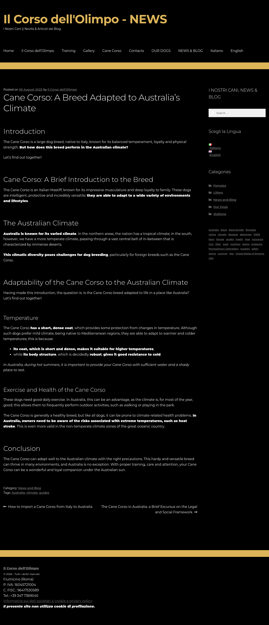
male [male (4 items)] (225, 244)
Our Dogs (220, 207)
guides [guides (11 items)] (230, 239)
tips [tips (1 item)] (231, 253)
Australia (18, 493)
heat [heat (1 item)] (247, 239)
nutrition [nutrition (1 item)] (235, 244)
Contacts (136, 51)
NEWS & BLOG (190, 51)
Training (68, 51)
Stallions (219, 214)
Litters (218, 193)
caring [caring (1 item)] (212, 234)
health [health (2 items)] (239, 239)
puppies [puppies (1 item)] (245, 249)
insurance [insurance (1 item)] (257, 239)
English (237, 51)
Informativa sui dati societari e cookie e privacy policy (47, 601)
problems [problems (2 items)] (256, 244)
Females (219, 186)
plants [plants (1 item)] (245, 244)
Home (8, 51)
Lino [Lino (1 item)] (211, 244)
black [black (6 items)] (224, 230)
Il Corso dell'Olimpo (62, 89)
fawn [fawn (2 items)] (211, 239)
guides (44, 493)
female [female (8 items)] (220, 239)
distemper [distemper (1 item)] (246, 234)
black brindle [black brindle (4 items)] (236, 230)
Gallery (89, 51)
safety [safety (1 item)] (255, 249)
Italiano (216, 51)
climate (32, 493)
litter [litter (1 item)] (218, 244)
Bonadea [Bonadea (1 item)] (251, 230)
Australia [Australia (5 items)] (214, 230)
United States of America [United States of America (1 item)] (250, 253)
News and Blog (29, 488)
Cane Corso (111, 51)
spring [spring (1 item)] (212, 253)
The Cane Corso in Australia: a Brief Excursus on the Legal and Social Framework (149, 509)
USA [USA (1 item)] (211, 258)
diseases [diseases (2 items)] (233, 234)
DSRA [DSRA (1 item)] (257, 234)
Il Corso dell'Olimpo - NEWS (85, 19)
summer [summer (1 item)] (223, 253)
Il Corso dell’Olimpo (37, 51)
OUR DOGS (161, 51)
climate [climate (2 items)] (222, 234)
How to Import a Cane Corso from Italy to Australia (50, 507)
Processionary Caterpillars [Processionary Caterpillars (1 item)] (223, 249)
